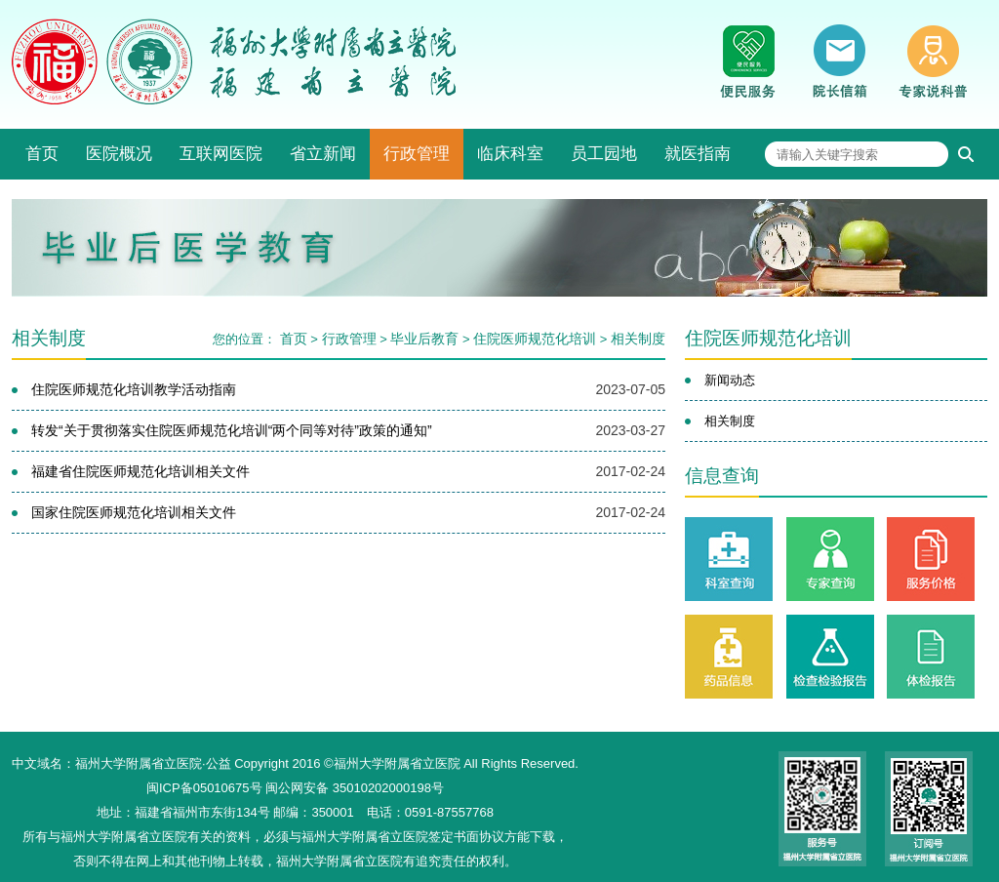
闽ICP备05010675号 (204, 788)
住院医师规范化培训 (534, 338)
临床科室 (510, 153)
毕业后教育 (424, 338)
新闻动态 (729, 380)
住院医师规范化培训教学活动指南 (133, 389)
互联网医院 (221, 153)
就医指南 (697, 153)
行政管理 (416, 153)
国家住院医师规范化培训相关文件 (133, 512)
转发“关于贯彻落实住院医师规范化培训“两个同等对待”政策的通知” (231, 430)
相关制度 (638, 338)
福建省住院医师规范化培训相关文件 (140, 471)
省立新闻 (323, 153)
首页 (42, 153)
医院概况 (119, 153)
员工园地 (604, 153)
